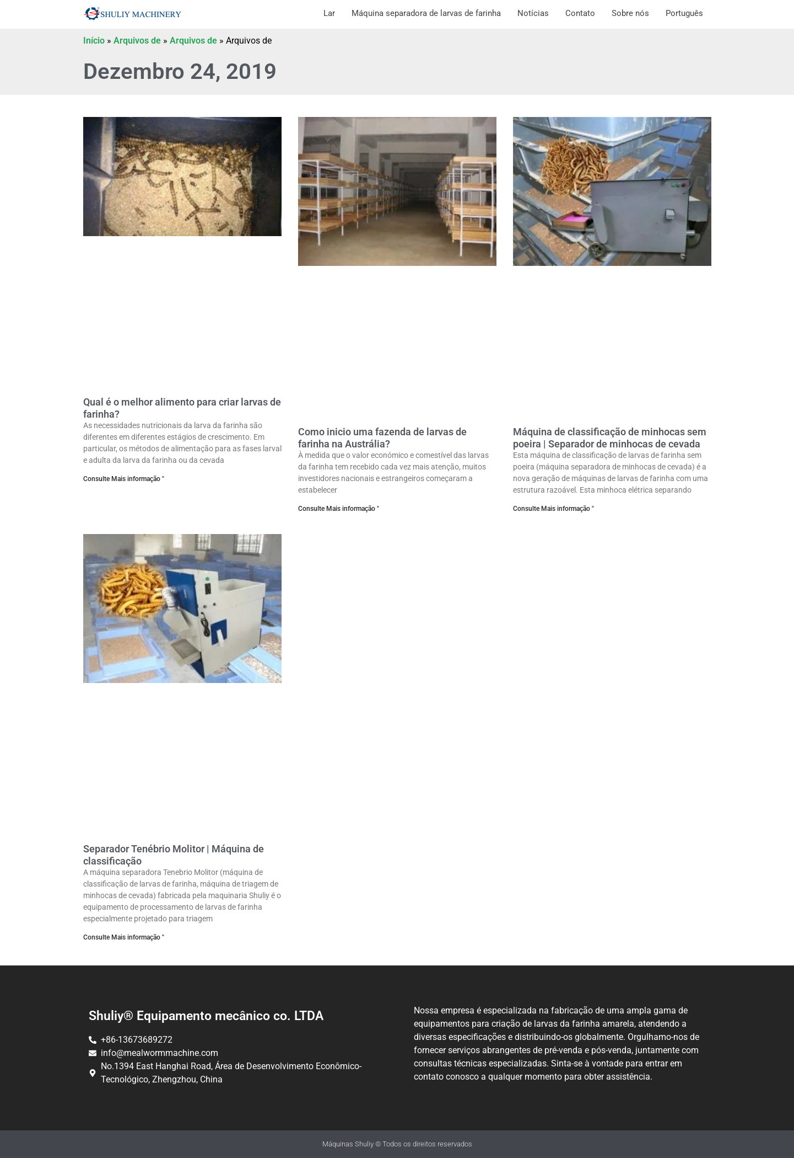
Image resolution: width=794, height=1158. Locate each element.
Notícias (533, 13)
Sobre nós (630, 13)
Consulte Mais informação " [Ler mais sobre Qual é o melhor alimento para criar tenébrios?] (123, 479)
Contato (580, 13)
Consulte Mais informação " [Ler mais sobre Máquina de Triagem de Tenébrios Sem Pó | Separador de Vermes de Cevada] (553, 509)
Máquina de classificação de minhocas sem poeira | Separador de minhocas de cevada (609, 438)
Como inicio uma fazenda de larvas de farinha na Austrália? (382, 438)
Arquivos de (137, 40)
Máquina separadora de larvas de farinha (426, 13)
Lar (329, 13)
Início (94, 40)
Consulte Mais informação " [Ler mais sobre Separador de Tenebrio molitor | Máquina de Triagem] (123, 937)
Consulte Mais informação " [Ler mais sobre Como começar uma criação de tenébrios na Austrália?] (338, 509)
